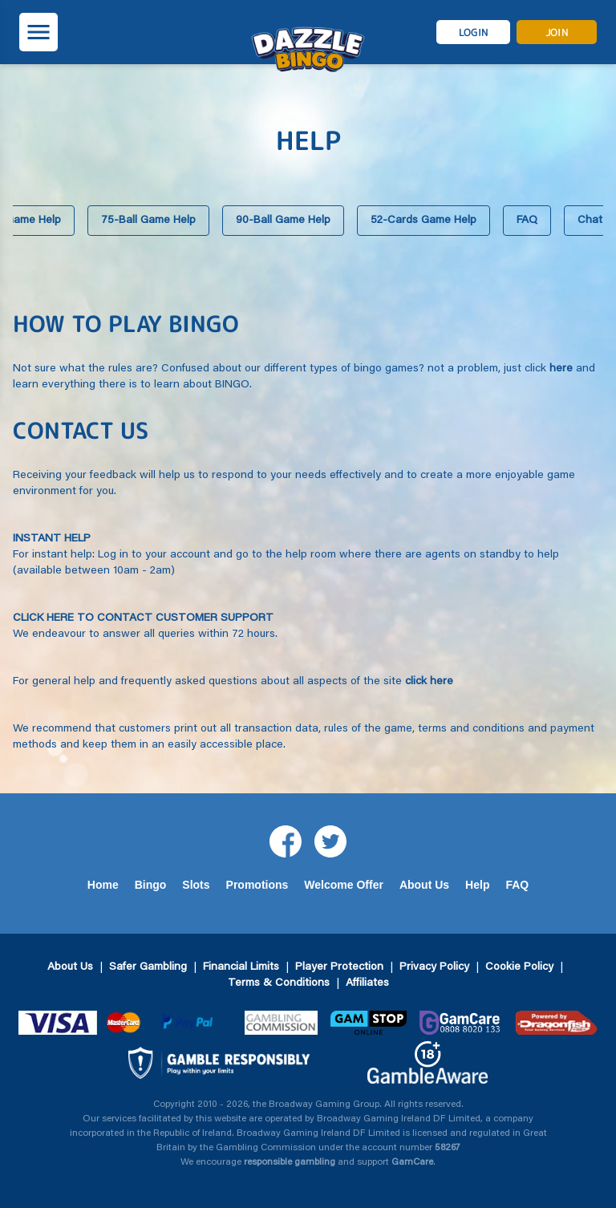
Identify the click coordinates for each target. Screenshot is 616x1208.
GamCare (412, 1162)
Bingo (151, 884)
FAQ (527, 220)
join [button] (556, 32)
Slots (195, 884)
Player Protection (339, 967)
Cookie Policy (519, 967)
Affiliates (367, 983)
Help (477, 884)
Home (103, 884)
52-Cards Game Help (423, 220)
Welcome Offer (343, 884)
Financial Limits (241, 967)
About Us (424, 884)
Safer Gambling (148, 967)
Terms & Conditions (279, 983)
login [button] (473, 32)
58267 (447, 1148)
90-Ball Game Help (283, 220)
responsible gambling (289, 1162)
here (561, 369)
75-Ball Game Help (148, 220)
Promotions (257, 884)
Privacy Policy (434, 967)
